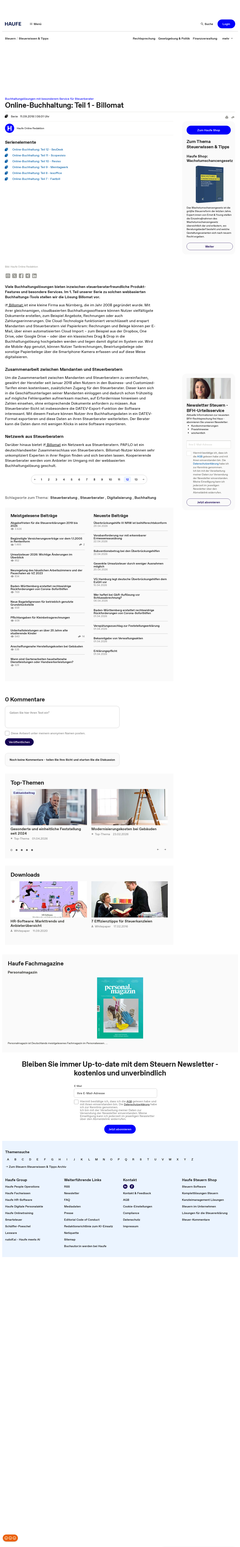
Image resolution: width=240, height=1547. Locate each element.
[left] (158, 850)
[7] (87, 480)
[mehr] (227, 38)
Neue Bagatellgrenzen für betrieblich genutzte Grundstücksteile (41, 603)
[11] (119, 480)
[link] (10, 38)
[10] (110, 480)
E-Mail (78, 1086)
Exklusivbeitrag (24, 793)
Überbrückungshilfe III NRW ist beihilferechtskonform (130, 523)
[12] (127, 480)
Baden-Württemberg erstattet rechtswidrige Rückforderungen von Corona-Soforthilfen (40, 588)
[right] (165, 850)
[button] (226, 23)
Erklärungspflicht (105, 651)
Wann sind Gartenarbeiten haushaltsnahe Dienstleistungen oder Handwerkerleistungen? (41, 661)
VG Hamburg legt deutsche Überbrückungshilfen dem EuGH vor (130, 581)
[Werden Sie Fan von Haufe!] (132, 1187)
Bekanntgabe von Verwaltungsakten (118, 638)
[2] (49, 480)
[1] (41, 480)
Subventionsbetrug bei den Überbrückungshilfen (127, 551)
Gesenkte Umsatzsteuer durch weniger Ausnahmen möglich (128, 565)
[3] (56, 480)
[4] (64, 480)
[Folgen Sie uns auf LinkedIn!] (125, 1187)
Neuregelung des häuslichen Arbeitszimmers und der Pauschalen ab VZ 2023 (46, 572)
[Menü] (36, 24)
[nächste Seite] (143, 480)
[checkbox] (7, 733)
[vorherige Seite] (35, 480)
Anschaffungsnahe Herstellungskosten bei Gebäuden (46, 646)
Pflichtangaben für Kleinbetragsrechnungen (40, 617)
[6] (79, 480)
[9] (102, 480)
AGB (199, 456)
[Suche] (207, 24)
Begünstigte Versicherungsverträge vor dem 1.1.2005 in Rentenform (46, 540)
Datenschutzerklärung (206, 463)
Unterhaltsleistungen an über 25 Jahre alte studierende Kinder (39, 632)
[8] (94, 480)
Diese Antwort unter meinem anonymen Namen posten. (48, 734)
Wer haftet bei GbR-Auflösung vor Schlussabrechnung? (117, 596)
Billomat (14, 305)
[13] (136, 480)
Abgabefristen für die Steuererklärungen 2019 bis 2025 (44, 525)
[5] (72, 480)
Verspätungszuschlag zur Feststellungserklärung (127, 626)
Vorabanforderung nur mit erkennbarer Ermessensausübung (120, 537)
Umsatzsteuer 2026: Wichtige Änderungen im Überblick (41, 556)
